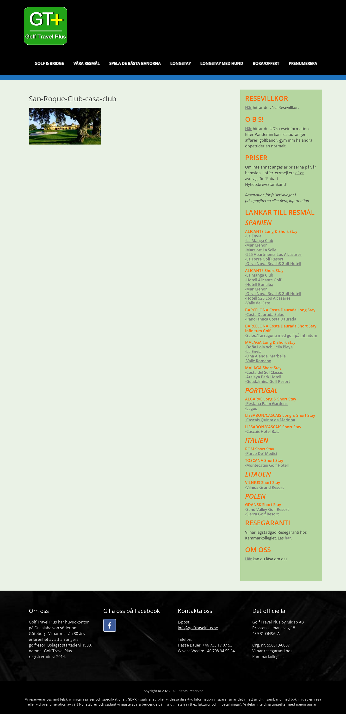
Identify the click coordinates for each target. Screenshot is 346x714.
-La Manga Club (259, 240)
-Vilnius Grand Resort (264, 487)
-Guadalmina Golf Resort (267, 381)
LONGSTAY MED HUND (221, 64)
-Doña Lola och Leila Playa (269, 347)
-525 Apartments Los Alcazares (273, 254)
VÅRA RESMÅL (87, 64)
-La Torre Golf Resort (264, 259)
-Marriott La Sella (260, 250)
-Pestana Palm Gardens (266, 403)
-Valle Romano (258, 360)
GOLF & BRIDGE (49, 64)
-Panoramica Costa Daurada (270, 319)
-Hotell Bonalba (259, 284)
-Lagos (251, 408)
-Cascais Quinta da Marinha (270, 420)
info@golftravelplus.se (198, 627)
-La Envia (253, 236)
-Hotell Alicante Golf (263, 280)
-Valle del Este (257, 303)
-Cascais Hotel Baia (262, 431)
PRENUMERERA (303, 64)
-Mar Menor (256, 245)
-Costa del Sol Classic (264, 372)
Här (248, 107)
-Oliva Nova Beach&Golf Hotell (273, 263)
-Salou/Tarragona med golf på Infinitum (281, 335)
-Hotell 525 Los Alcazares (267, 298)
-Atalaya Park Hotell (263, 377)
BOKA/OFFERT (266, 64)
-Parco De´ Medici (261, 453)
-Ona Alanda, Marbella (265, 356)
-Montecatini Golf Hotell (267, 465)
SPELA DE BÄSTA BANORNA (135, 64)
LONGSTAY (180, 64)
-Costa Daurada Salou (264, 314)
